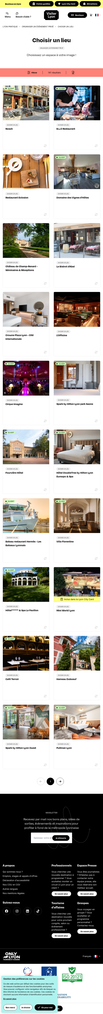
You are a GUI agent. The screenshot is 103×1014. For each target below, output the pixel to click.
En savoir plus (61, 893)
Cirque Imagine (14, 404)
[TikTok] (38, 911)
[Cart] (91, 15)
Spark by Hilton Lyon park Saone (74, 403)
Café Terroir (12, 679)
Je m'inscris (61, 838)
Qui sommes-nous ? (13, 871)
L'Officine (61, 335)
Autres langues (10, 889)
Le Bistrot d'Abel (65, 266)
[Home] (51, 15)
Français (91, 956)
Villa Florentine (65, 541)
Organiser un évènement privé (38, 26)
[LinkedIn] (27, 911)
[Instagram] (17, 911)
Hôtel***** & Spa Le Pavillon (21, 610)
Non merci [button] (10, 1007)
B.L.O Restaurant (65, 128)
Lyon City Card (66, 3)
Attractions (90, 3)
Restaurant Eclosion (16, 197)
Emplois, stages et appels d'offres (20, 876)
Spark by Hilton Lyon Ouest (20, 747)
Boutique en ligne (13, 4)
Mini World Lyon (65, 610)
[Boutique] (77, 15)
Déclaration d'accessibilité (16, 880)
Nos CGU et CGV (11, 884)
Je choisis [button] (25, 1007)
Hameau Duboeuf (66, 679)
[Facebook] (6, 911)
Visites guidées (41, 3)
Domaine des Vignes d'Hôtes (72, 197)
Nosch (9, 128)
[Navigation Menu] (8, 15)
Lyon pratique (10, 26)
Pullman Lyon (64, 747)
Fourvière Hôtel (14, 472)
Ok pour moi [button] (45, 1007)
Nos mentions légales (13, 893)
